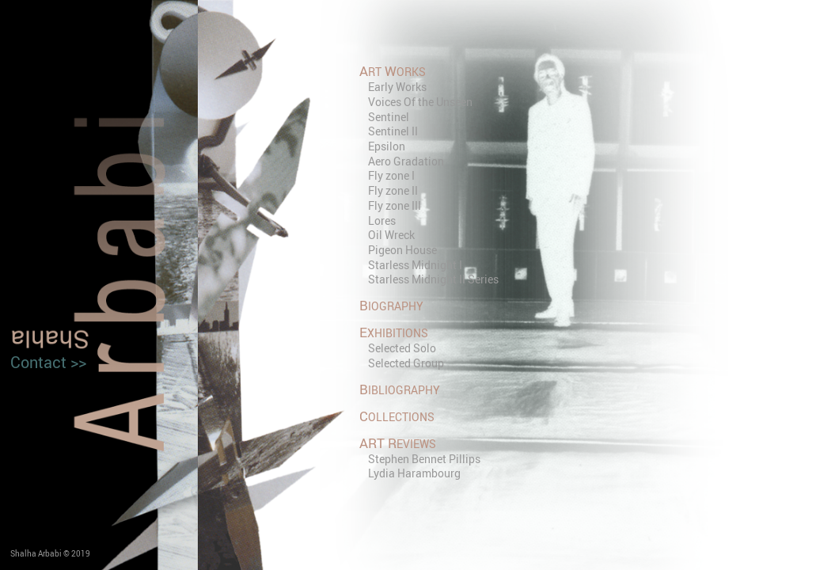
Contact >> (48, 362)
